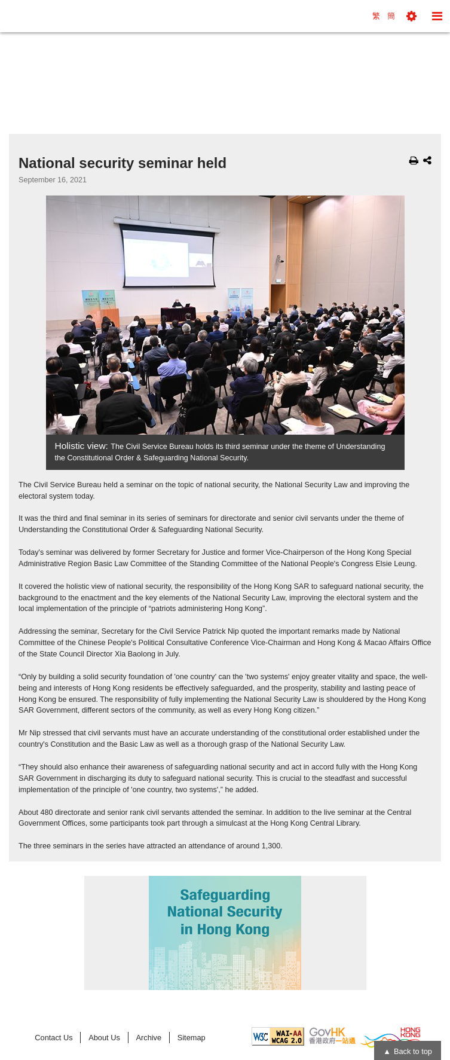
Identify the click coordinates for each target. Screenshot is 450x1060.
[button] (411, 16)
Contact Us (53, 1037)
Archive (148, 1037)
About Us (104, 1037)
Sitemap (191, 1037)
